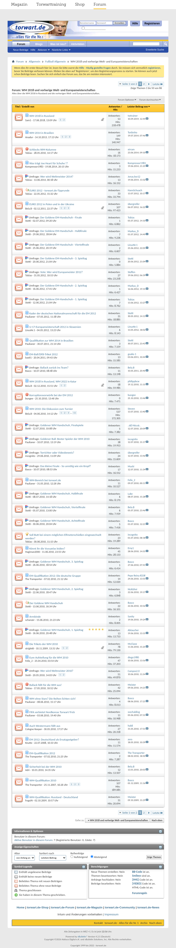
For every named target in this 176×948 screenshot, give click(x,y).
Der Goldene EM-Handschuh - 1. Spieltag (63, 299)
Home (20, 907)
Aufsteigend (79, 857)
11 (74, 412)
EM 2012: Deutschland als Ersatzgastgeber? (54, 739)
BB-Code (137, 871)
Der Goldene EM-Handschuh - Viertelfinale (64, 244)
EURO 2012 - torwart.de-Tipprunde (49, 190)
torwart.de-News (148, 907)
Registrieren (152, 23)
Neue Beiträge (20, 50)
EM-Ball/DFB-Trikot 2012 (43, 354)
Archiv (144, 923)
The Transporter (33, 579)
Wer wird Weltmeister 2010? (56, 670)
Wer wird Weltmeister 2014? (56, 176)
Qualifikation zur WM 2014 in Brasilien (51, 340)
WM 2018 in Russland (41, 115)
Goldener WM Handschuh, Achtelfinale (62, 520)
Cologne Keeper (33, 729)
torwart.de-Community (120, 907)
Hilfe (135, 23)
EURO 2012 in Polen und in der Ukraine (51, 204)
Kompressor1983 (34, 166)
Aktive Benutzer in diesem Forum (33, 840)
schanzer (30, 619)
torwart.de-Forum (62, 907)
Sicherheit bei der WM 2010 (45, 766)
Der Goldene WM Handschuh (46, 603)
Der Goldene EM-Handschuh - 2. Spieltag (63, 285)
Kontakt (98, 923)
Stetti (28, 220)
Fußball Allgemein (55, 61)
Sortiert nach (46, 853)
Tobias (28, 152)
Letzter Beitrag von (139, 106)
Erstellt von (28, 106)
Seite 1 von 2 (129, 83)
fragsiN (29, 800)
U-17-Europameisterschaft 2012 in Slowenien (55, 326)
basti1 (28, 357)
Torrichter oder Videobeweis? (57, 452)
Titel (17, 106)
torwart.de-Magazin (89, 907)
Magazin (19, 4)
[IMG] (135, 879)
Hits (115, 109)
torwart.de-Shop (38, 907)
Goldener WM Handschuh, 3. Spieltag (61, 561)
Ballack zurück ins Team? (54, 367)
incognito (30, 455)
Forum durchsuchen (149, 99)
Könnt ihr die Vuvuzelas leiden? (47, 548)
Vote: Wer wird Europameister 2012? (61, 272)
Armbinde (35, 616)
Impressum (111, 914)
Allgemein (34, 61)
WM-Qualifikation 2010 (42, 780)
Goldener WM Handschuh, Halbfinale (61, 493)
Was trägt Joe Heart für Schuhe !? (48, 163)
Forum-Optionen (126, 99)
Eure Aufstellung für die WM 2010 (48, 657)
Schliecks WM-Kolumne (42, 149)
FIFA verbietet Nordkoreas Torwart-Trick (52, 712)
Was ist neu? (58, 44)
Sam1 (28, 120)
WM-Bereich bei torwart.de (45, 480)
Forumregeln (139, 893)
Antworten (114, 106)
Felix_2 (29, 660)
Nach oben (157, 820)
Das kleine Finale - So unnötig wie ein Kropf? (65, 466)
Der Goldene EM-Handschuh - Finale (61, 217)
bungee (29, 398)
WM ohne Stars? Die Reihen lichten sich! (52, 698)
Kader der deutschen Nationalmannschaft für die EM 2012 (62, 313)
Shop (80, 4)
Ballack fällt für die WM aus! (45, 685)
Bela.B (28, 208)
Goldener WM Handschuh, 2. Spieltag (61, 589)
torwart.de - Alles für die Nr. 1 (122, 923)
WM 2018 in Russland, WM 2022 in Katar (52, 381)
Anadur (29, 137)
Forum (100, 4)
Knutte (28, 742)
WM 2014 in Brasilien (41, 132)
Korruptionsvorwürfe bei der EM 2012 (51, 395)
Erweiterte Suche (155, 49)
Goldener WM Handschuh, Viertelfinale (62, 507)
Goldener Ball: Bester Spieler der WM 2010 (64, 439)
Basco (28, 370)
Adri (27, 770)
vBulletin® (82, 936)
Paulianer (30, 316)
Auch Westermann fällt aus (44, 725)
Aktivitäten (77, 44)
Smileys (136, 875)
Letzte (158, 84)
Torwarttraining (51, 4)
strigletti (29, 648)
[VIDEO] (136, 883)
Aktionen (42, 50)
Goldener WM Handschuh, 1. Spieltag (61, 629)
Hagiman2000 (32, 551)
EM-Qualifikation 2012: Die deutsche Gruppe (55, 575)
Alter (17, 853)
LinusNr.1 (30, 330)
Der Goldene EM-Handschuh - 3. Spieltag (63, 258)
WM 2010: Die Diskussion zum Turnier (51, 408)
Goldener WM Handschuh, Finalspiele (62, 425)
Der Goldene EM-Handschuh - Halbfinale (63, 231)
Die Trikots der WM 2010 (43, 644)
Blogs (38, 44)
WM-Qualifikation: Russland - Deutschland (53, 797)
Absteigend (99, 857)
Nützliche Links (60, 50)
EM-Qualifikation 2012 (42, 753)
